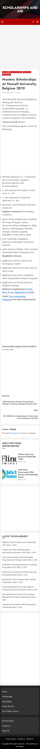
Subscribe (37, 21)
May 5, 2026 (23, 462)
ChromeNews (31, 744)
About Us (5, 731)
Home (4, 692)
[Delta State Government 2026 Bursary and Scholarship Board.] (9, 474)
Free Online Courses (10, 711)
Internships (7, 701)
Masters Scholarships (15, 72)
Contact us (6, 726)
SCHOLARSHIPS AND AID (20, 9)
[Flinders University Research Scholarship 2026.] (9, 458)
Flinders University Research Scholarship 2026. (27, 456)
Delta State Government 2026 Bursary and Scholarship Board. (28, 473)
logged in (16, 433)
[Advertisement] (20, 48)
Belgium (5, 72)
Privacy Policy (8, 721)
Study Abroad (6, 74)
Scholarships (27, 72)
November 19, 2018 (9, 92)
